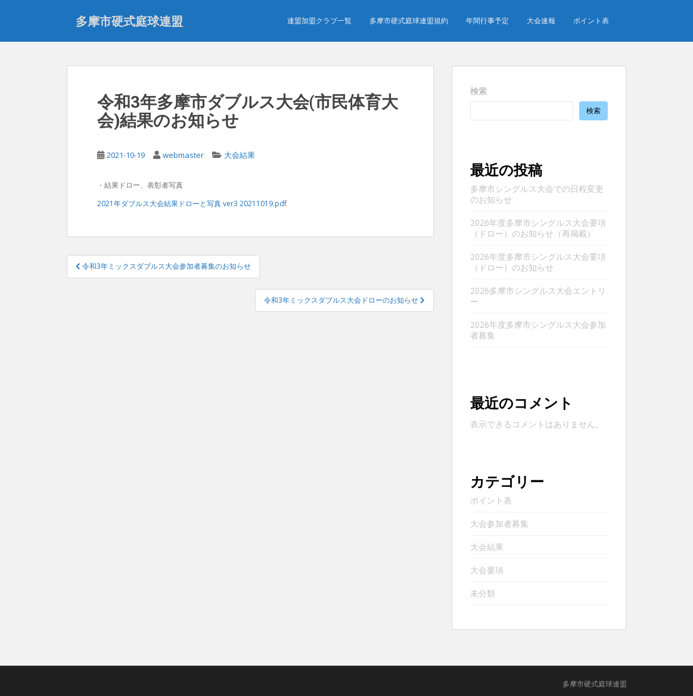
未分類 (482, 593)
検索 (478, 91)
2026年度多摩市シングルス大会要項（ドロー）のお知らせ (538, 262)
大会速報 (541, 20)
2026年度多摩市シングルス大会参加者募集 (538, 330)
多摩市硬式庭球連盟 (129, 21)
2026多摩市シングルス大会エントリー (538, 296)
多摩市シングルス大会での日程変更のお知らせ (537, 194)
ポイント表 (591, 20)
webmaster (183, 155)
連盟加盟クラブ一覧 (319, 20)
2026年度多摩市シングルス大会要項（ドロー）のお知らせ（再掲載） (538, 228)
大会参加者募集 (499, 523)
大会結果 (239, 155)
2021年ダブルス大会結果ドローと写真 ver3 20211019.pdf (192, 203)
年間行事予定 (487, 20)
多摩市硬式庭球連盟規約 (408, 20)
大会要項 (487, 570)
